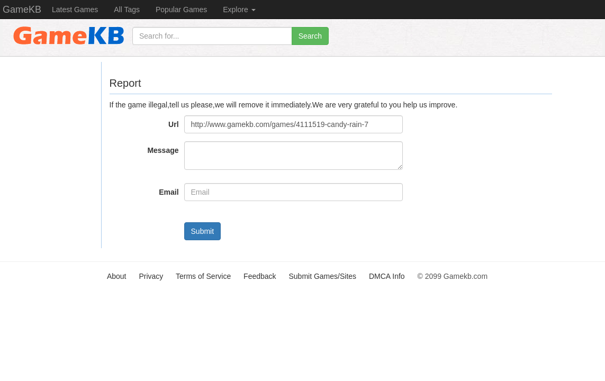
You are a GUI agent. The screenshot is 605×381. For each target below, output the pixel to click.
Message (162, 150)
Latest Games (75, 9)
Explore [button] (239, 9)
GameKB (22, 9)
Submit (202, 231)
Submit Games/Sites (322, 276)
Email (168, 192)
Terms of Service (203, 276)
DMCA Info (387, 276)
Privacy (151, 276)
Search (310, 36)
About (117, 276)
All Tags (127, 9)
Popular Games (181, 9)
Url (173, 124)
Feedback (259, 276)
